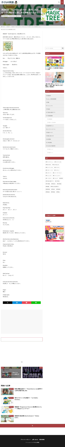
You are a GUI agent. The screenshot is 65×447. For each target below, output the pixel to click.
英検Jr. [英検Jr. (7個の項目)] (59, 190)
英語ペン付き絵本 (52, 121)
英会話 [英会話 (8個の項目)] (53, 188)
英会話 (48, 108)
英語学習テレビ (50, 125)
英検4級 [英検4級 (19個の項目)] (48, 190)
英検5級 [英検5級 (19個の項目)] (53, 190)
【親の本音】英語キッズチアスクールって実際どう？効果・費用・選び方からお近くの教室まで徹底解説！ (54, 85)
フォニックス (50, 105)
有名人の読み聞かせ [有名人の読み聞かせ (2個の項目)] (55, 185)
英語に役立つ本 (50, 135)
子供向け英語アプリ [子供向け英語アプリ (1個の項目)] (50, 179)
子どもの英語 (36, 442)
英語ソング (51, 148)
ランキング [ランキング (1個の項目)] (56, 177)
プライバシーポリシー (26, 439)
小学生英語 (49, 141)
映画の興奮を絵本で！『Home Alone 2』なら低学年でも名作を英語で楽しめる (28, 389)
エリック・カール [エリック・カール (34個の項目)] (50, 166)
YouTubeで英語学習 (51, 144)
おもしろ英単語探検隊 (51, 98)
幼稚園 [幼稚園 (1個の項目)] (48, 185)
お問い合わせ (35, 439)
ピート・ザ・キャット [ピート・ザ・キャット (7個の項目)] (58, 171)
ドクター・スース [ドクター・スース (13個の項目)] (50, 169)
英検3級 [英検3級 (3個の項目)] (58, 188)
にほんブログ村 (48, 220)
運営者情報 (41, 439)
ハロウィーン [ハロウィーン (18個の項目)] (49, 171)
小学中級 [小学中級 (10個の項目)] (57, 179)
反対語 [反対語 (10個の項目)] (61, 177)
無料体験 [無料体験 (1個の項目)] (48, 188)
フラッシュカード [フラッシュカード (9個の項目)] (57, 174)
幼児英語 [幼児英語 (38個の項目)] (59, 182)
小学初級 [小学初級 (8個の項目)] (48, 182)
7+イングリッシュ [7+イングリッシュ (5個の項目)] (50, 160)
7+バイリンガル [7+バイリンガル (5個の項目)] (58, 160)
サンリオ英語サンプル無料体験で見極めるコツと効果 (54, 68)
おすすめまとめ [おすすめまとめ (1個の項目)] (56, 163)
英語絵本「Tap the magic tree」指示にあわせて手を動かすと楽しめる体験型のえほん (26, 26)
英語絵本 (8, 26)
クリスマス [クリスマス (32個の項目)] (57, 166)
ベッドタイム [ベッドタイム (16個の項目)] (49, 177)
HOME (3, 26)
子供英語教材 (50, 115)
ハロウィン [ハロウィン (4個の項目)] (57, 169)
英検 (48, 102)
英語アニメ (51, 151)
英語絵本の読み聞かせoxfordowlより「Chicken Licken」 (27, 416)
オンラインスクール (51, 128)
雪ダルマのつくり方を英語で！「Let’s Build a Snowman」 (26, 398)
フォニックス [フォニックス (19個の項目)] (49, 174)
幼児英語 (49, 138)
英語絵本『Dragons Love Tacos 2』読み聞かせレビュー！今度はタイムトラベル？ (28, 407)
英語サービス (50, 131)
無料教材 (50, 118)
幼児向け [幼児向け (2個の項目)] (54, 182)
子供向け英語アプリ (51, 112)
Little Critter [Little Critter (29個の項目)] (49, 163)
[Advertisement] (22, 322)
